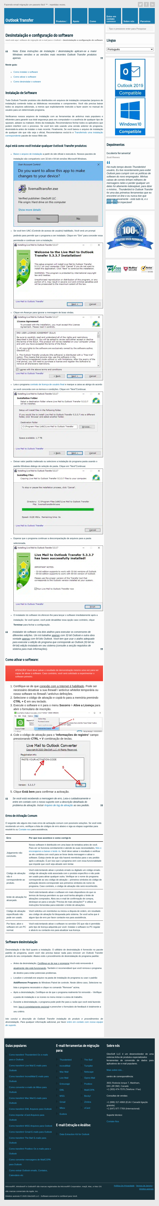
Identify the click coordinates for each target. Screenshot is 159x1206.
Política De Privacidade (124, 1186)
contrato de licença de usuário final (47, 384)
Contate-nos (25, 829)
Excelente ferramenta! (118, 153)
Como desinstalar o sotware (27, 81)
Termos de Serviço (144, 1186)
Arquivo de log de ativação (58, 805)
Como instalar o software (25, 72)
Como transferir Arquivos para (30, 1109)
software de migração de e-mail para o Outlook (40, 40)
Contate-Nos (113, 1121)
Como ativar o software (24, 77)
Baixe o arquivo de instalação (27, 154)
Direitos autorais (146, 1189)
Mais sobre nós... (115, 1070)
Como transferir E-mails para (30, 1132)
